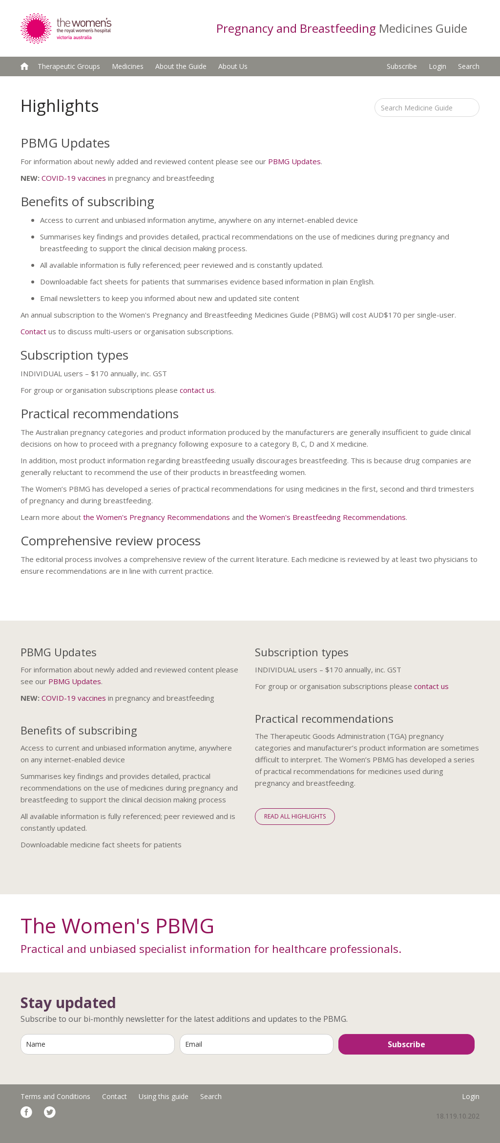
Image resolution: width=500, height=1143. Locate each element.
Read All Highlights (295, 816)
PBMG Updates (294, 161)
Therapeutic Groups (69, 66)
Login (437, 66)
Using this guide (163, 1096)
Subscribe (402, 66)
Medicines (128, 66)
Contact (33, 331)
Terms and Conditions (55, 1096)
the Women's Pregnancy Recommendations (156, 517)
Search (468, 66)
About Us (233, 66)
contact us (197, 390)
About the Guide (181, 66)
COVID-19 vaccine (72, 178)
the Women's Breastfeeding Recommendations (326, 517)
